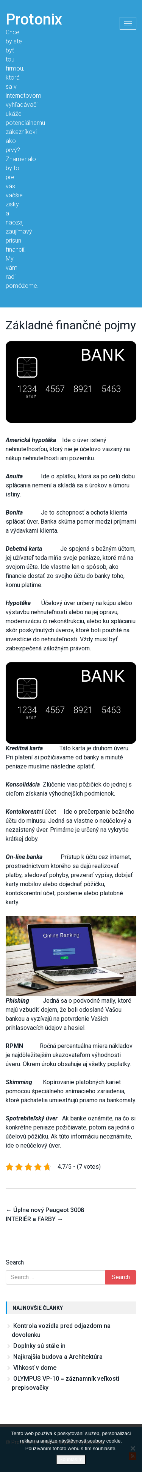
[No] (132, 1448)
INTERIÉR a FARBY (34, 1219)
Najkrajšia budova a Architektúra (58, 1356)
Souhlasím (71, 1459)
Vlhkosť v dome (34, 1367)
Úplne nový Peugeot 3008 (45, 1210)
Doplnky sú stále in (39, 1345)
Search (15, 1262)
